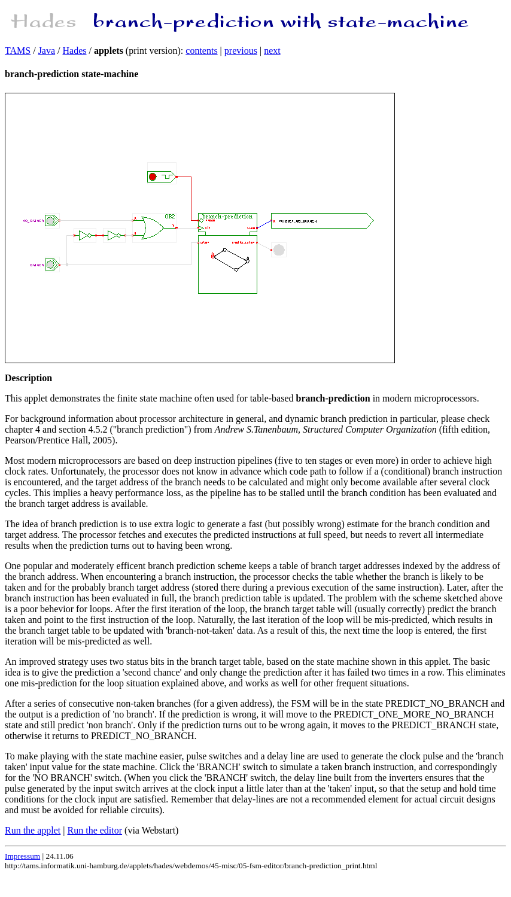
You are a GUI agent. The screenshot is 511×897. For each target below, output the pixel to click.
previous (240, 50)
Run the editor (95, 830)
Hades (75, 50)
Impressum (22, 856)
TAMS (18, 50)
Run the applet (32, 830)
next (272, 50)
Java (46, 50)
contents (201, 50)
